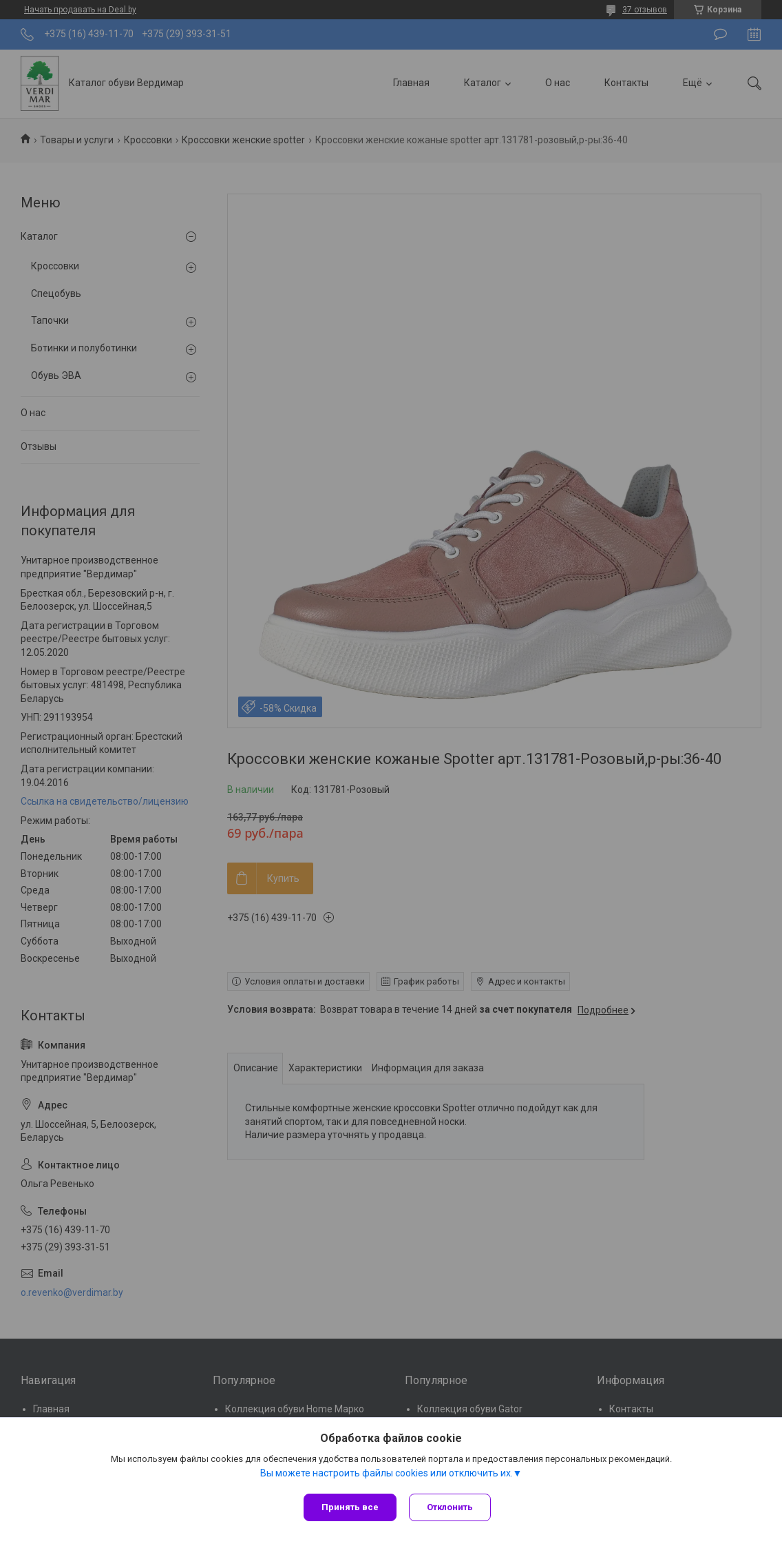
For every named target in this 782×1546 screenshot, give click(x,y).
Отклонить (451, 1507)
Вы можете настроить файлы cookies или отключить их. (386, 1474)
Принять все (350, 1507)
